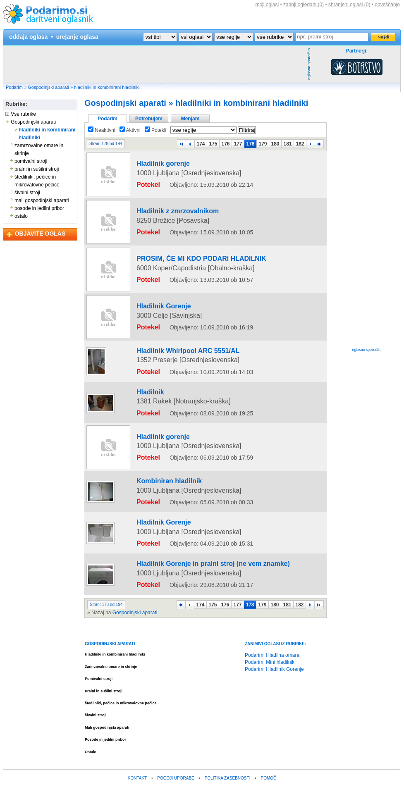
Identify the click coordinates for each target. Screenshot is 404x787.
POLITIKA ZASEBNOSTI (228, 744)
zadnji (303, 4)
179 (262, 144)
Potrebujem (149, 119)
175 (213, 144)
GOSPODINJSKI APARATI (110, 610)
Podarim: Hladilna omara (272, 622)
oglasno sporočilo (367, 349)
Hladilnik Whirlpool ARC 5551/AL (171, 352)
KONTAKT (137, 744)
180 (275, 144)
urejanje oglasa (77, 36)
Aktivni (130, 130)
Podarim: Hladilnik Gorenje (274, 636)
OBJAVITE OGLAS (40, 233)
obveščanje (387, 4)
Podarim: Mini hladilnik (269, 629)
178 (250, 144)
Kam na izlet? (224, 777)
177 (238, 144)
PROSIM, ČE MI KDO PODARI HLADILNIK (180, 264)
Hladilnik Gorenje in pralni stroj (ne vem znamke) (189, 542)
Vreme (246, 777)
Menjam (190, 119)
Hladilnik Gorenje (152, 312)
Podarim (14, 87)
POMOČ (269, 744)
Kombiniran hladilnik (157, 491)
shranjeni (349, 4)
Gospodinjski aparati (48, 87)
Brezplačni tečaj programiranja (180, 777)
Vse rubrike (20, 114)
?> (196, 37)
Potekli (155, 130)
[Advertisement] (153, 64)
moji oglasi (267, 4)
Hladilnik (142, 417)
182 (300, 144)
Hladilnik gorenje (152, 169)
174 (200, 144)
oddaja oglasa (28, 36)
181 (287, 144)
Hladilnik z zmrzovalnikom (163, 217)
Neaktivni (101, 130)
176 (225, 144)
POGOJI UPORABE (175, 744)
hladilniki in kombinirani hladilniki (106, 87)
